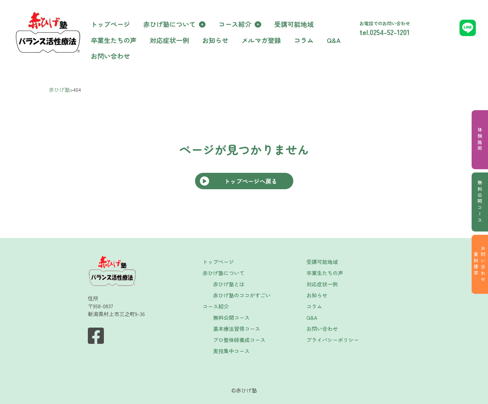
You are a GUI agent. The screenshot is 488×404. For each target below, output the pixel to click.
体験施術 (480, 139)
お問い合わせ (110, 56)
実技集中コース (231, 351)
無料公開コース (480, 202)
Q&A (334, 40)
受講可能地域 (294, 24)
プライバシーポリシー (332, 340)
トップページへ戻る (250, 181)
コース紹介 (235, 24)
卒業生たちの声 (114, 40)
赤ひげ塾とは (228, 284)
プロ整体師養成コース (239, 340)
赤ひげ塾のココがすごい (242, 295)
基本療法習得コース (236, 329)
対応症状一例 (169, 40)
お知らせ (215, 40)
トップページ (110, 24)
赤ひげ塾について (169, 24)
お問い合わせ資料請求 (479, 264)
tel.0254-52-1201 (385, 32)
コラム (304, 40)
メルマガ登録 (261, 40)
